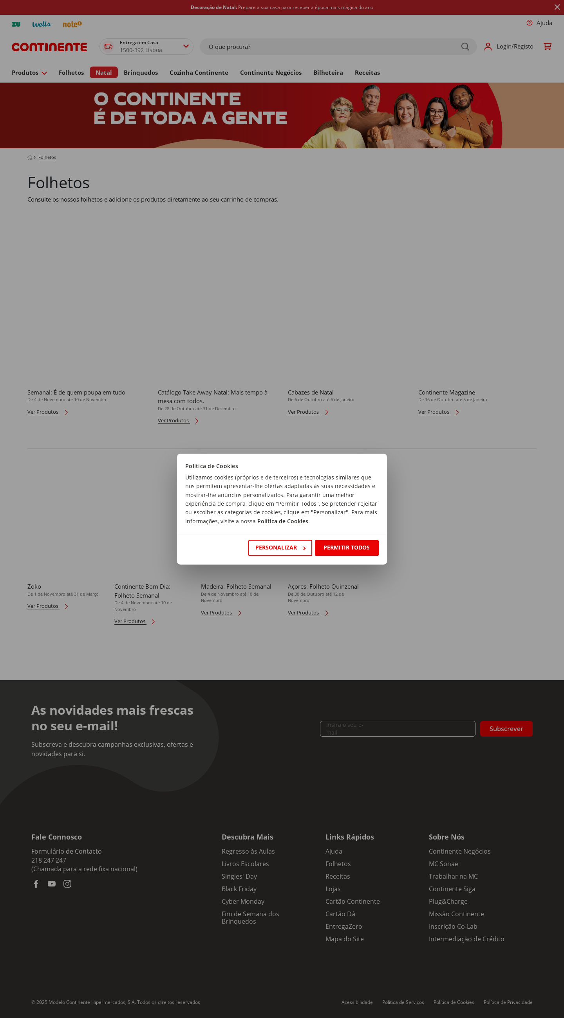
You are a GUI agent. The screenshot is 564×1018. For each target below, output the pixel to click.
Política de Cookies (282, 521)
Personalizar (280, 547)
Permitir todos (347, 547)
